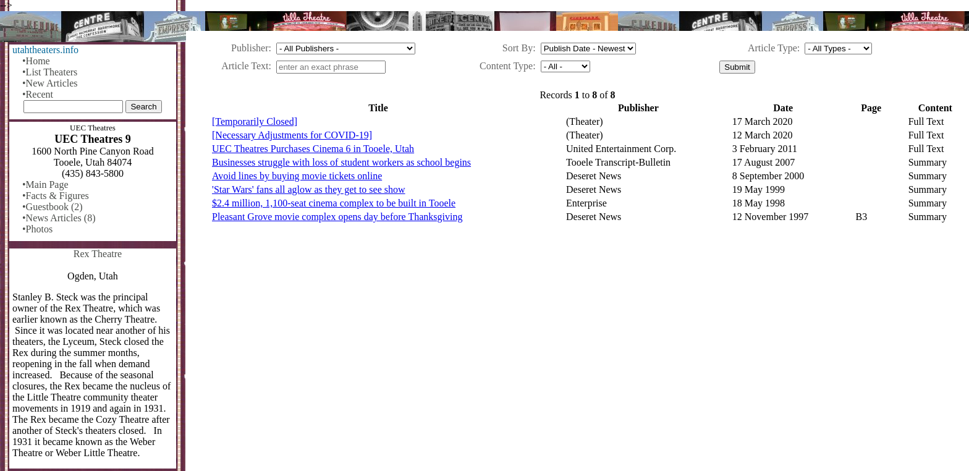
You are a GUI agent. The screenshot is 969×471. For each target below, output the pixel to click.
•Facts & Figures (55, 195)
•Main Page (45, 184)
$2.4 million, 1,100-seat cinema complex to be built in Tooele (333, 203)
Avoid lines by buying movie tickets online (297, 176)
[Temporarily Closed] (254, 121)
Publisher (249, 48)
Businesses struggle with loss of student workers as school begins (341, 162)
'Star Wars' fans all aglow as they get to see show (308, 189)
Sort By (517, 48)
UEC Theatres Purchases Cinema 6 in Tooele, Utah (313, 148)
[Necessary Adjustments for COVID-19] (292, 135)
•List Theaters (49, 72)
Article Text (244, 66)
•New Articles (50, 83)
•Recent (37, 94)
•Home (36, 61)
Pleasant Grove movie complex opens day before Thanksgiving (337, 216)
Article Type (772, 48)
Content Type (506, 66)
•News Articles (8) (58, 218)
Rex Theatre (98, 253)
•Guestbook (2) (52, 207)
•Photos (37, 229)
